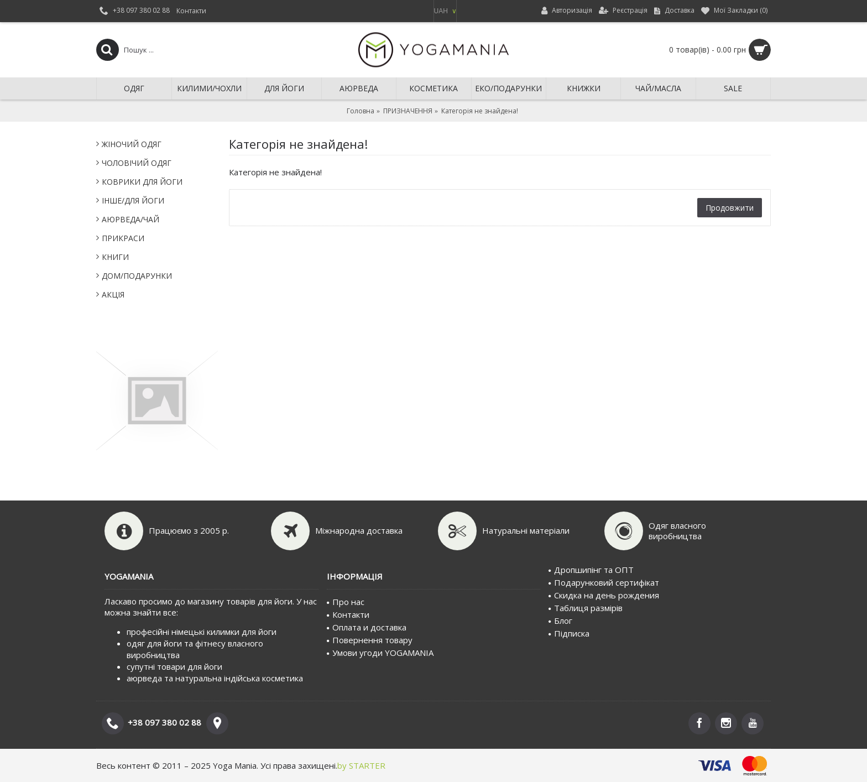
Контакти (348, 614)
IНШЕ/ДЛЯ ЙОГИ (133, 200)
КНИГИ (115, 257)
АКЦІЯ (113, 294)
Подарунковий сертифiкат (604, 582)
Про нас (345, 601)
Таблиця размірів (586, 607)
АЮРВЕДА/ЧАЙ (130, 219)
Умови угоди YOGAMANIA (380, 652)
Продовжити (730, 207)
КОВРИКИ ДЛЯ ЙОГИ (142, 181)
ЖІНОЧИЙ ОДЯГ (131, 144)
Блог (560, 620)
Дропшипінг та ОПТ (591, 569)
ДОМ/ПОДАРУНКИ (137, 275)
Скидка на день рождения (604, 595)
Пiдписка (569, 633)
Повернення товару (369, 639)
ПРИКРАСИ (123, 238)
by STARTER (361, 765)
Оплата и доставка (366, 627)
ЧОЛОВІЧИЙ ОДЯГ (136, 163)
